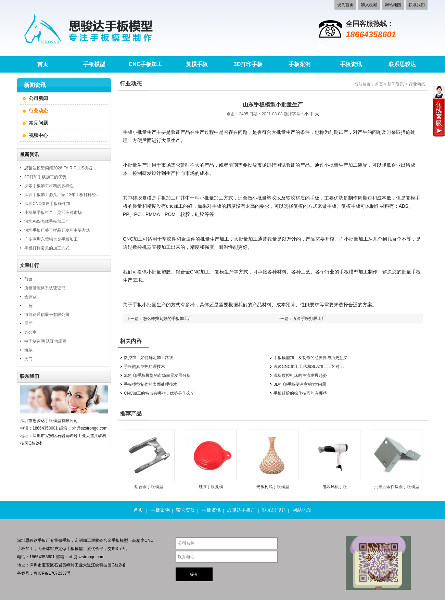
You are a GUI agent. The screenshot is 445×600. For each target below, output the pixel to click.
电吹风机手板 (334, 486)
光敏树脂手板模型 (272, 486)
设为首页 (345, 4)
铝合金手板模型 (149, 486)
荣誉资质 (185, 510)
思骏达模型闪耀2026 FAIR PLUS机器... (60, 168)
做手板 (64, 540)
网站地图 (393, 4)
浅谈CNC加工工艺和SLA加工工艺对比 (309, 366)
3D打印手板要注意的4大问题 (300, 384)
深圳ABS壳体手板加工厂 (46, 221)
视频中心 (38, 135)
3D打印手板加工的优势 (45, 177)
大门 (28, 359)
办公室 (30, 332)
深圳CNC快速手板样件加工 (49, 203)
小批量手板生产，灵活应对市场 (53, 212)
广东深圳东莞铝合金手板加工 (51, 239)
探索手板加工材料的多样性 (49, 185)
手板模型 (74, 548)
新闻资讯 (395, 84)
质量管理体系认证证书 (44, 287)
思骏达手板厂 (241, 510)
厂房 (28, 305)
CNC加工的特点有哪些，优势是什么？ (159, 393)
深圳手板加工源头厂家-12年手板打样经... (61, 194)
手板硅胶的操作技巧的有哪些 (300, 393)
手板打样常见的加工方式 (46, 248)
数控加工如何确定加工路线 (148, 357)
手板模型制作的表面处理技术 (150, 384)
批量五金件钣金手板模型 (396, 486)
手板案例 (160, 510)
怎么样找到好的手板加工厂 (167, 318)
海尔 (28, 350)
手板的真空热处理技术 (144, 366)
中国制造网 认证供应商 (45, 341)
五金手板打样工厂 (309, 318)
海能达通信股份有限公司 (46, 314)
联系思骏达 (274, 510)
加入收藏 (369, 4)
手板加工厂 (168, 198)
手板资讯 (211, 510)
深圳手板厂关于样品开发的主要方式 (57, 230)
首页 (379, 84)
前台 (28, 279)
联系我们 (416, 4)
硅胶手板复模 (211, 486)
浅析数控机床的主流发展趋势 (300, 375)
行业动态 (38, 110)
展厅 (28, 323)
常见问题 (38, 123)
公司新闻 (38, 98)
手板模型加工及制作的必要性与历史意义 (310, 357)
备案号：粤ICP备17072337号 (44, 573)
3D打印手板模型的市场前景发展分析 (157, 375)
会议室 (30, 296)
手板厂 (44, 540)
